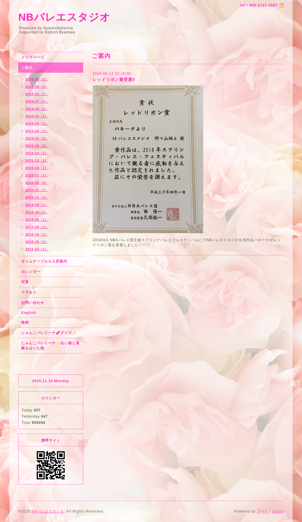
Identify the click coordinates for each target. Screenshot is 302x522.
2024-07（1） (37, 101)
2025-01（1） (37, 94)
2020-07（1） (37, 175)
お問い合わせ (32, 303)
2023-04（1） (37, 123)
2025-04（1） (37, 86)
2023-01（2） (37, 138)
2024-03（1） (37, 109)
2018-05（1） (37, 219)
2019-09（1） (37, 205)
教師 (25, 322)
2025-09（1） (37, 79)
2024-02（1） (37, 116)
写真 (25, 282)
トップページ (32, 57)
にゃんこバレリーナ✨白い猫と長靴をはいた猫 (50, 345)
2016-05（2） (37, 242)
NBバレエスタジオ (64, 17)
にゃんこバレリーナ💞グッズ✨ (49, 333)
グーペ (262, 511)
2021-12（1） (37, 160)
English (28, 313)
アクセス (29, 292)
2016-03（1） (37, 249)
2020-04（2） (37, 182)
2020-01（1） (37, 190)
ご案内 (27, 68)
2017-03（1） (37, 227)
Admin (278, 511)
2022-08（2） (37, 145)
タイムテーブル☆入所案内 (44, 261)
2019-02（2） (37, 212)
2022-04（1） (37, 153)
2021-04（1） (37, 168)
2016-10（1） (37, 234)
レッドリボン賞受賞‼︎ (114, 79)
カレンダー (30, 272)
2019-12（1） (37, 197)
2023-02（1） (37, 131)
